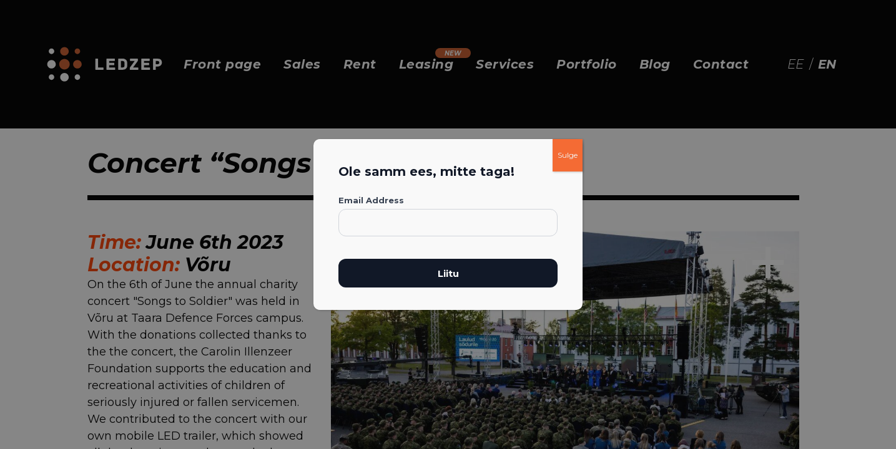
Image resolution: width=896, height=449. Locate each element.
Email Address (371, 200)
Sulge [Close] (568, 155)
